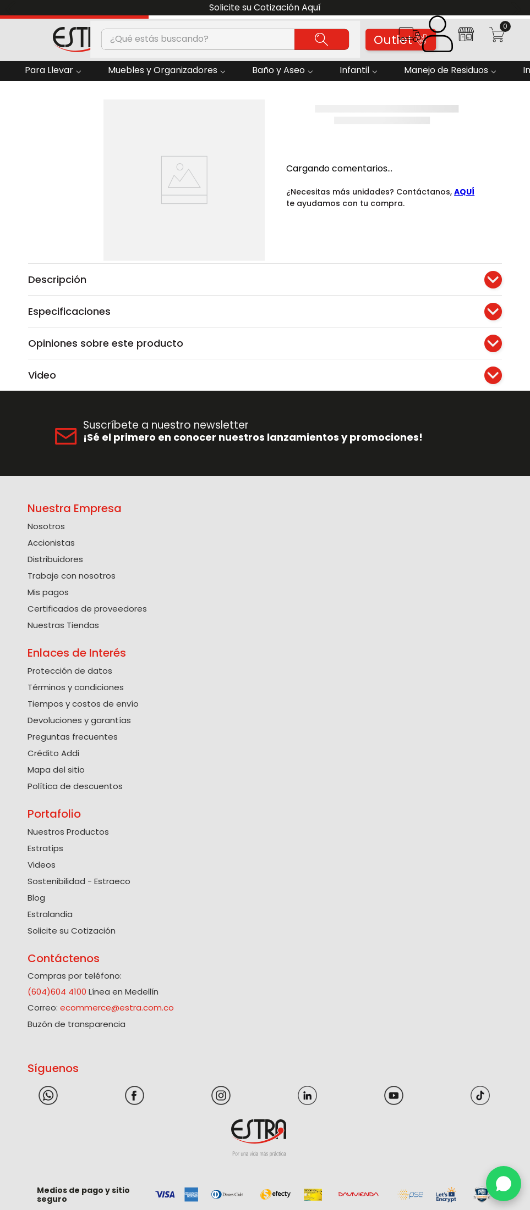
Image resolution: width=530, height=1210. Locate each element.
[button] (409, 38)
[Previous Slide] (12, 8)
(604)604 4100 (57, 991)
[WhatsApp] (503, 1183)
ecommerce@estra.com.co (117, 1007)
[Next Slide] (517, 8)
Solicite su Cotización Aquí (265, 7)
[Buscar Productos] (321, 39)
